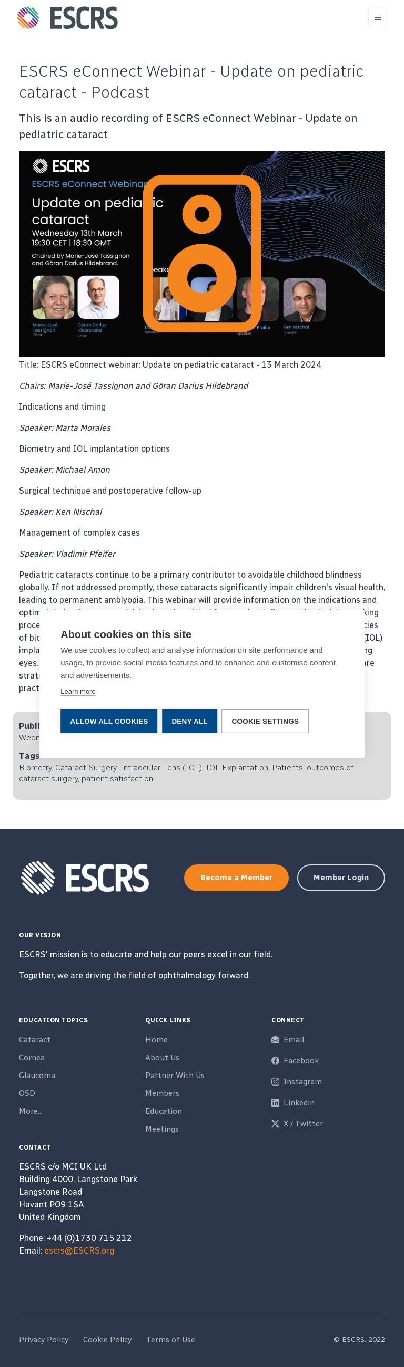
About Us (162, 1057)
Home (156, 1040)
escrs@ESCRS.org (79, 1251)
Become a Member (236, 877)
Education (163, 1111)
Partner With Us (175, 1075)
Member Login (341, 877)
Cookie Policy (107, 1339)
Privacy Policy (43, 1339)
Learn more (77, 691)
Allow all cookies (109, 721)
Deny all (190, 721)
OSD (27, 1093)
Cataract (34, 1040)
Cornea (32, 1057)
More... (31, 1111)
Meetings (162, 1129)
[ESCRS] (67, 17)
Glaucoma (37, 1075)
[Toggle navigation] (377, 17)
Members (162, 1093)
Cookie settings (266, 721)
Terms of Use (170, 1339)
